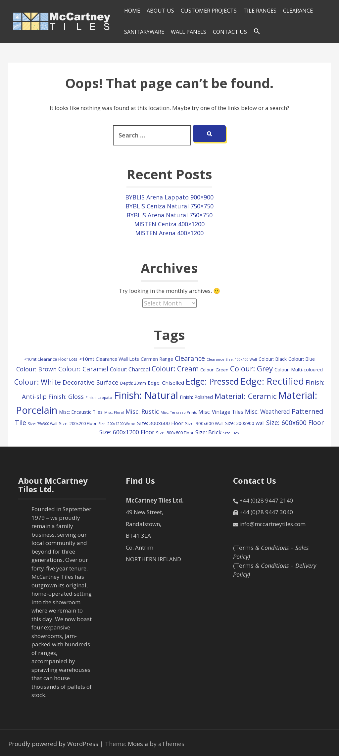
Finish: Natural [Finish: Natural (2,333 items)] (146, 395)
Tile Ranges (259, 10)
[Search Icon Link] (257, 31)
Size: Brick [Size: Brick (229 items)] (208, 432)
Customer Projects (209, 10)
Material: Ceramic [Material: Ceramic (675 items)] (245, 396)
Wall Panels (188, 31)
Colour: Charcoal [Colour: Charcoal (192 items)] (130, 369)
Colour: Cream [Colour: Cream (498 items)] (175, 368)
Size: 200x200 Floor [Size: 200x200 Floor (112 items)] (78, 423)
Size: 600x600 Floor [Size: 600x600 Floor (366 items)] (295, 422)
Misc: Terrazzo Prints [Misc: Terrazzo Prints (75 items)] (179, 412)
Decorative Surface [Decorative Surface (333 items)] (91, 382)
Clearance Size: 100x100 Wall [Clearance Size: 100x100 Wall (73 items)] (232, 359)
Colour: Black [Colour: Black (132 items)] (273, 359)
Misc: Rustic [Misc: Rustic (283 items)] (142, 411)
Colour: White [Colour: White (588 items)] (37, 382)
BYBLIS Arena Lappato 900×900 (169, 197)
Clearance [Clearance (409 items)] (190, 358)
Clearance (298, 10)
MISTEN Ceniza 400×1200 (169, 224)
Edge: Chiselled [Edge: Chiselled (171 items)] (166, 382)
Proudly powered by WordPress (53, 744)
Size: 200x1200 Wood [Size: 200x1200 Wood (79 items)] (116, 423)
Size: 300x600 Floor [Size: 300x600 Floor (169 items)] (160, 423)
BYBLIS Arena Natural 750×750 (169, 215)
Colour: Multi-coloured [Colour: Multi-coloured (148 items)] (298, 369)
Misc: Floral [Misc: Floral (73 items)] (114, 412)
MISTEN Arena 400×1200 (169, 233)
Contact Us (230, 31)
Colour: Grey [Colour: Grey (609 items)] (251, 368)
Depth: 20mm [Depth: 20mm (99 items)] (133, 383)
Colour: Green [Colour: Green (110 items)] (214, 370)
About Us (160, 10)
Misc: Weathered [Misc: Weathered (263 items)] (267, 411)
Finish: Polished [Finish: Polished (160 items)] (196, 397)
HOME (132, 10)
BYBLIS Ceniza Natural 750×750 (169, 206)
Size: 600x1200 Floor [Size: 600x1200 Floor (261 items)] (126, 432)
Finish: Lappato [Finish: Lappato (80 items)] (98, 397)
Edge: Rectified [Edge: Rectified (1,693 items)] (272, 381)
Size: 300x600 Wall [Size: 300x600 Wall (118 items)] (204, 423)
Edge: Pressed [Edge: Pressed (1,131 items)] (212, 381)
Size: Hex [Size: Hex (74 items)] (231, 432)
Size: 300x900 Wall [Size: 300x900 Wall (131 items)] (245, 423)
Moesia (138, 744)
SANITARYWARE (144, 31)
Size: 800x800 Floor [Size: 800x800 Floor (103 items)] (175, 433)
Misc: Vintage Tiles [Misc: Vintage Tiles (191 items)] (220, 411)
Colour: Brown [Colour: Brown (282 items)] (36, 369)
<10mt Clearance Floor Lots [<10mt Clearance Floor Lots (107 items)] (50, 359)
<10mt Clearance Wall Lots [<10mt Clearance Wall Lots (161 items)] (109, 358)
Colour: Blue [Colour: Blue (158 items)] (301, 358)
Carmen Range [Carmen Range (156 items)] (157, 358)
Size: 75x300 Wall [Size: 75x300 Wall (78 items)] (42, 423)
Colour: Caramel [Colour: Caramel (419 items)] (83, 368)
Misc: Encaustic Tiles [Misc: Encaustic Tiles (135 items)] (81, 412)
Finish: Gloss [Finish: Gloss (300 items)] (66, 396)
